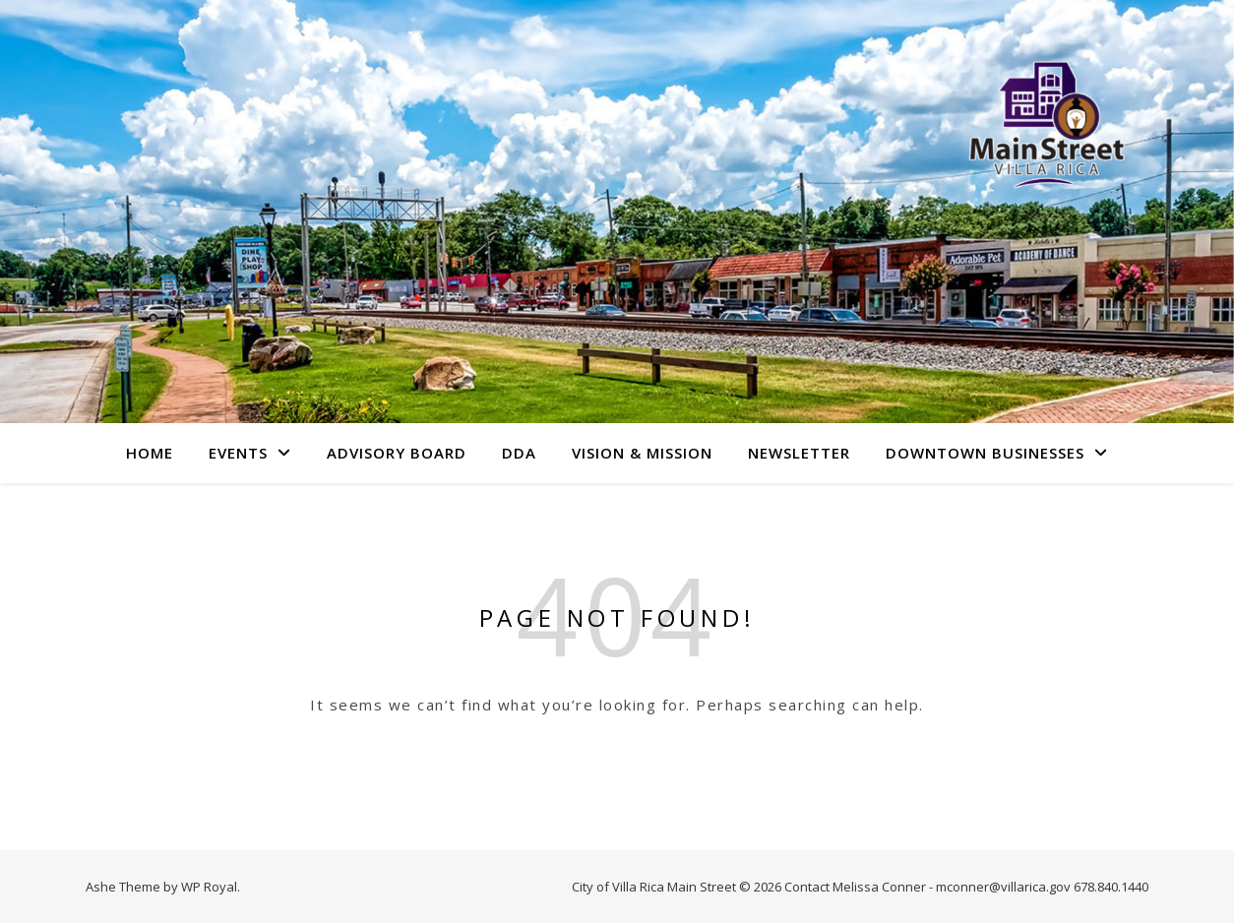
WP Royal (209, 886)
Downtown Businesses (985, 452)
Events (238, 452)
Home (149, 452)
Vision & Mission (642, 452)
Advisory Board (396, 452)
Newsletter (799, 452)
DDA (519, 452)
